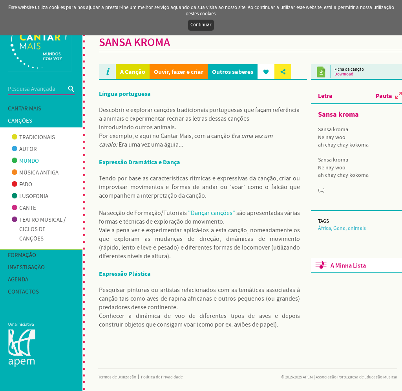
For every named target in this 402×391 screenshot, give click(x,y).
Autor (24, 149)
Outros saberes (232, 71)
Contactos (23, 292)
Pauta (384, 95)
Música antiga (35, 173)
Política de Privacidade (162, 377)
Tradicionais (33, 137)
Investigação (26, 268)
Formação (22, 255)
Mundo (25, 161)
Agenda (18, 280)
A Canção (132, 71)
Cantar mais (24, 109)
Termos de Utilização (117, 377)
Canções (20, 121)
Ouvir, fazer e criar (178, 71)
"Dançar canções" (211, 213)
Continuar (201, 25)
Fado (22, 185)
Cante (24, 208)
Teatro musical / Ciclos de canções (39, 229)
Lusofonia (30, 196)
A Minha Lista (348, 266)
